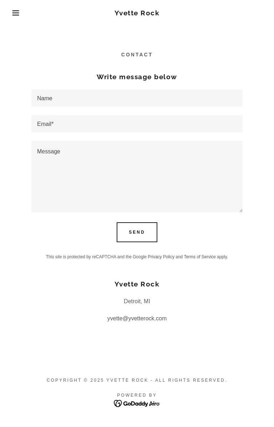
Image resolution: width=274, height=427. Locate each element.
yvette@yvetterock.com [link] (137, 318)
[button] (14, 13)
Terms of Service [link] (199, 256)
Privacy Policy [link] (161, 256)
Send (137, 232)
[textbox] (137, 98)
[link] (137, 13)
